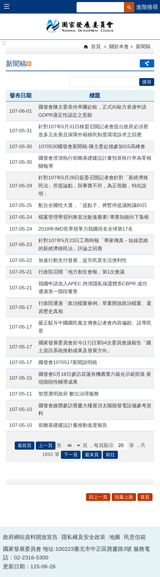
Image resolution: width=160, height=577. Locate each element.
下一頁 (71, 454)
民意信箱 (135, 537)
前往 (110, 454)
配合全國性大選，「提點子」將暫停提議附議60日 (92, 205)
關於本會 (119, 46)
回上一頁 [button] (98, 497)
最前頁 (24, 445)
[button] (9, 7)
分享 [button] (147, 63)
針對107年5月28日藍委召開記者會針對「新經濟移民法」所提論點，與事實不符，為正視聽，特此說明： (93, 185)
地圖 (114, 537)
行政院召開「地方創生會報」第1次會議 (81, 272)
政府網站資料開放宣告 (30, 537)
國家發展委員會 (80, 26)
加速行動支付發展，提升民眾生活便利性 (82, 260)
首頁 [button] (145, 497)
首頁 (95, 46)
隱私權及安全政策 (83, 537)
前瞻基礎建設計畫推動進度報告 (72, 425)
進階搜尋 (147, 7)
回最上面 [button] (124, 497)
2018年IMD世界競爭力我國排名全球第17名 (85, 229)
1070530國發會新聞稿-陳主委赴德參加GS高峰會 (91, 146)
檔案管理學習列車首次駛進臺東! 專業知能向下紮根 (93, 217)
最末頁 (92, 454)
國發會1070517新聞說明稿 (67, 362)
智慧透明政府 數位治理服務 (68, 394)
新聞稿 (143, 46)
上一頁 (46, 445)
